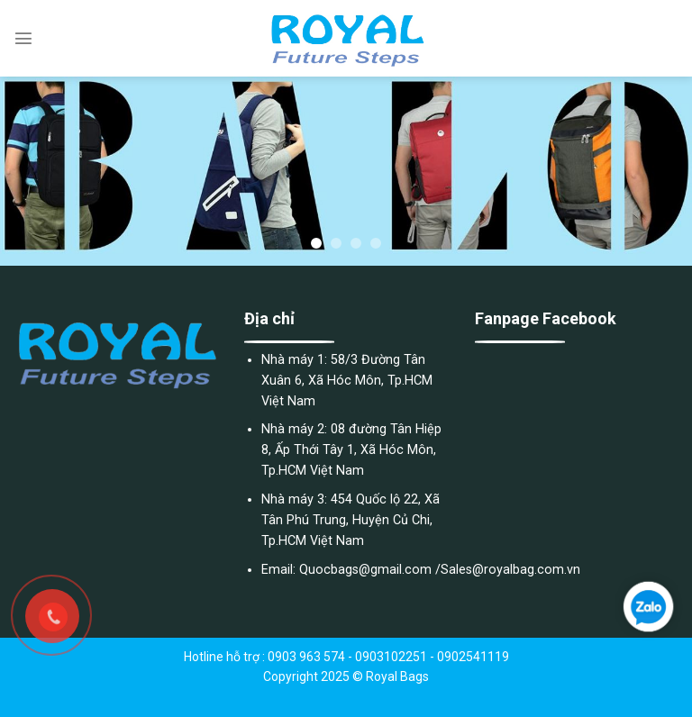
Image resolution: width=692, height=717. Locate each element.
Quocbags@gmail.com (365, 569)
